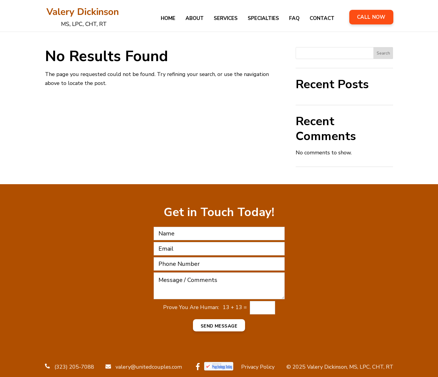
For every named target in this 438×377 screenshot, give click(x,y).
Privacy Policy (258, 367)
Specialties (263, 19)
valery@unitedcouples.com (143, 366)
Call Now (371, 17)
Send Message (219, 326)
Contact (322, 19)
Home (168, 19)
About (195, 19)
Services (226, 19)
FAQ (294, 19)
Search (383, 53)
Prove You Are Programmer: (191, 307)
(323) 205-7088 (69, 366)
